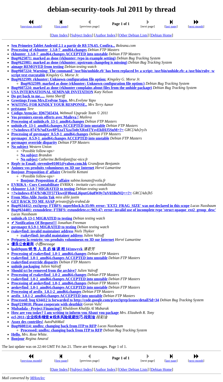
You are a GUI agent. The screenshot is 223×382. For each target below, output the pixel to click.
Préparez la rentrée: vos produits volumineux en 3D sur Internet (62, 240)
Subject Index (81, 35)
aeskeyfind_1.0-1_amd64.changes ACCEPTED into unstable (59, 287)
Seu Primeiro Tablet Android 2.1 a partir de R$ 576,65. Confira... (63, 46)
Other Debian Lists (133, 35)
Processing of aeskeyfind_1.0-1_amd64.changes (49, 283)
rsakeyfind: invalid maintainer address (42, 231)
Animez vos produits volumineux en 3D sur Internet (52, 168)
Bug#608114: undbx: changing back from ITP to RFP (54, 326)
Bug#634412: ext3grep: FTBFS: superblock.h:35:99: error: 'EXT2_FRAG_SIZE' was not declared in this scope (100, 206)
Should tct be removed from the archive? (43, 270)
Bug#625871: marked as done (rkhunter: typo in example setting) (63, 58)
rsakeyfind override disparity (34, 262)
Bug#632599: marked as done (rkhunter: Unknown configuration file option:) (83, 83)
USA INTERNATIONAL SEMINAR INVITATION (52, 92)
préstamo (18, 109)
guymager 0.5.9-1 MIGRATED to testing (43, 227)
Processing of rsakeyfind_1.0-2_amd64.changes (49, 275)
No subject (19, 147)
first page (61, 26)
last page (171, 26)
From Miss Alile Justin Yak (33, 197)
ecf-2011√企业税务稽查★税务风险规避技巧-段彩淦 (53, 317)
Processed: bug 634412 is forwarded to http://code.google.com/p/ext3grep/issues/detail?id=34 (85, 300)
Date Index (59, 35)
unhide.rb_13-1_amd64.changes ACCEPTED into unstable (58, 126)
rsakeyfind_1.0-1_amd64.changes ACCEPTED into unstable (59, 258)
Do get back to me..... (28, 96)
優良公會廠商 (22, 244)
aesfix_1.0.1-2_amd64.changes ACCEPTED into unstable (56, 296)
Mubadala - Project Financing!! (36, 308)
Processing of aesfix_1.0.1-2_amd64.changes (46, 292)
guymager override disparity (34, 142)
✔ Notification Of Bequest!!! (34, 223)
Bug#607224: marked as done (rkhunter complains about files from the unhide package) (81, 88)
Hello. (16, 334)
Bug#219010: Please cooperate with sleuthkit (47, 304)
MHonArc (37, 378)
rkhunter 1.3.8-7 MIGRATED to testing (43, 189)
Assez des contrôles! (27, 322)
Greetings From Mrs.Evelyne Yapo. (39, 100)
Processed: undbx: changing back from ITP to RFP (61, 330)
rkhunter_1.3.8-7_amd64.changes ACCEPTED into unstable (59, 54)
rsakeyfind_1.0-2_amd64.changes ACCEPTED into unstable (59, 279)
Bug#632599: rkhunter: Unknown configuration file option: (58, 79)
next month (196, 26)
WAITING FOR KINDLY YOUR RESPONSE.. (49, 105)
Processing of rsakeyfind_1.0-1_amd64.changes (49, 254)
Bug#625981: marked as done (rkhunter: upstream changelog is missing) (69, 62)
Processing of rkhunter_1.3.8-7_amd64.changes (49, 50)
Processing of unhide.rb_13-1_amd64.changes (47, 121)
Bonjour (18, 339)
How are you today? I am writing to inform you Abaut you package (65, 313)
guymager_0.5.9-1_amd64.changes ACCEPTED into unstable (60, 138)
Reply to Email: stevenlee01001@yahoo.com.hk (49, 163)
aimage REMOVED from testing (37, 67)
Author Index (105, 35)
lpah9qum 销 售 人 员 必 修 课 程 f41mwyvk (47, 249)
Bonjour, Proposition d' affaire (35, 172)
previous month (31, 26)
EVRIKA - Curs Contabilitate (35, 185)
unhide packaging (25, 266)
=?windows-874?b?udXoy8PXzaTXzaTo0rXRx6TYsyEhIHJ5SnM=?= (67, 130)
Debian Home (161, 35)
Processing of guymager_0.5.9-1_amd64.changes (49, 134)
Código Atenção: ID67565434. (35, 113)
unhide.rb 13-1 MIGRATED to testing (41, 218)
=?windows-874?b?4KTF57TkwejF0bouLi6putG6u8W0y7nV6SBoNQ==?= (71, 193)
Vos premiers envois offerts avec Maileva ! (45, 117)
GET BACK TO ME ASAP (33, 201)
